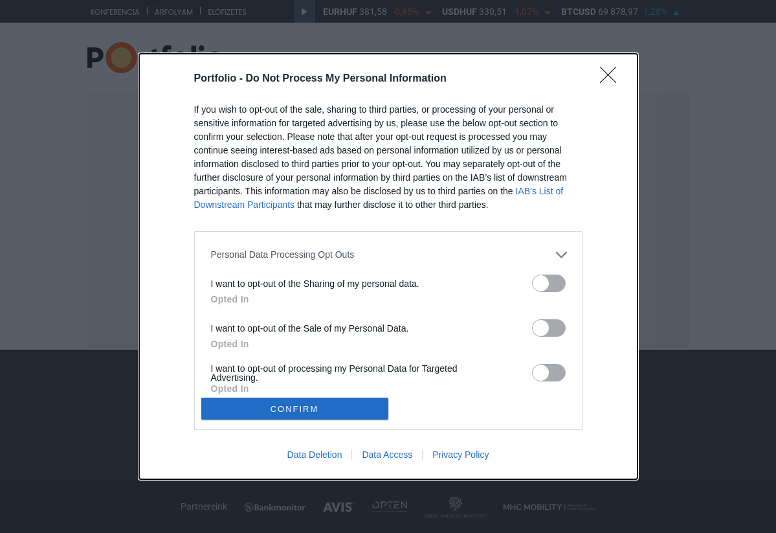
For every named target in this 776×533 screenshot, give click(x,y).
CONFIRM (295, 409)
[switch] (549, 283)
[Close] (612, 79)
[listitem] (388, 255)
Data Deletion (314, 454)
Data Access (387, 454)
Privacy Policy (460, 454)
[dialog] (388, 267)
